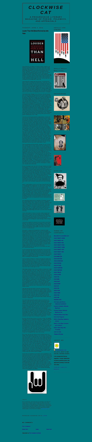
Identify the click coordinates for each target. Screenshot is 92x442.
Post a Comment (26, 426)
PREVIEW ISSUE (57, 299)
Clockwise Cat (60, 350)
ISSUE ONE (56, 297)
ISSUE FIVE (56, 288)
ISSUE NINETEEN (58, 256)
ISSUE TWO (56, 295)
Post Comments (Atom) (35, 433)
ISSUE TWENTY (57, 254)
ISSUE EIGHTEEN (58, 258)
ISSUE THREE (57, 293)
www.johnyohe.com (45, 408)
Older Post (49, 429)
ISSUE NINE (56, 279)
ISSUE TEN (56, 277)
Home (37, 429)
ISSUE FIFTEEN (57, 265)
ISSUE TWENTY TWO (59, 249)
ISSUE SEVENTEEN (58, 261)
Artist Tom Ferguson (59, 317)
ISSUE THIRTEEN (58, 270)
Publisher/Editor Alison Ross (61, 314)
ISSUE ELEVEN (57, 274)
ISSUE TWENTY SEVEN (59, 238)
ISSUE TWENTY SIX (58, 240)
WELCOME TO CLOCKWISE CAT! (61, 236)
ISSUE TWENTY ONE (59, 252)
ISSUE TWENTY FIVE (59, 243)
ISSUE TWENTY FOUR (59, 245)
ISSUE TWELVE (57, 272)
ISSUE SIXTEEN (57, 263)
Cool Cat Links (57, 332)
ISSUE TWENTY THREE (59, 247)
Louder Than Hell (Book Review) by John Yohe (35, 32)
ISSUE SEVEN (57, 284)
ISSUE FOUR (57, 290)
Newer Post (25, 429)
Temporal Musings (58, 334)
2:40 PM (44, 415)
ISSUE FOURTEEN (58, 268)
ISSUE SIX (56, 286)
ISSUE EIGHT (57, 281)
